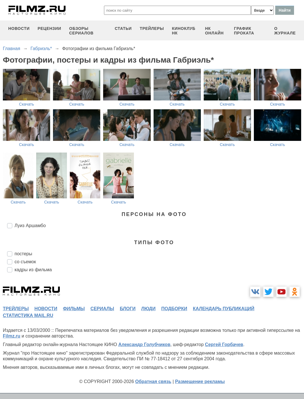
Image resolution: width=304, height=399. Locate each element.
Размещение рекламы (200, 381)
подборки (174, 308)
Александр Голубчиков (144, 344)
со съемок (25, 261)
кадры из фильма (33, 269)
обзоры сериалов (81, 30)
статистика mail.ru (28, 315)
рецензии (49, 28)
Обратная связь (153, 381)
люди (148, 308)
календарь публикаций (223, 308)
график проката (244, 30)
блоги (127, 308)
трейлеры (152, 28)
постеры (23, 253)
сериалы (102, 308)
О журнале (285, 30)
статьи (123, 28)
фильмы (74, 308)
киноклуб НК (183, 30)
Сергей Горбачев (224, 344)
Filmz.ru (11, 336)
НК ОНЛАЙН (214, 30)
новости (19, 28)
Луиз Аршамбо (30, 225)
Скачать (26, 104)
